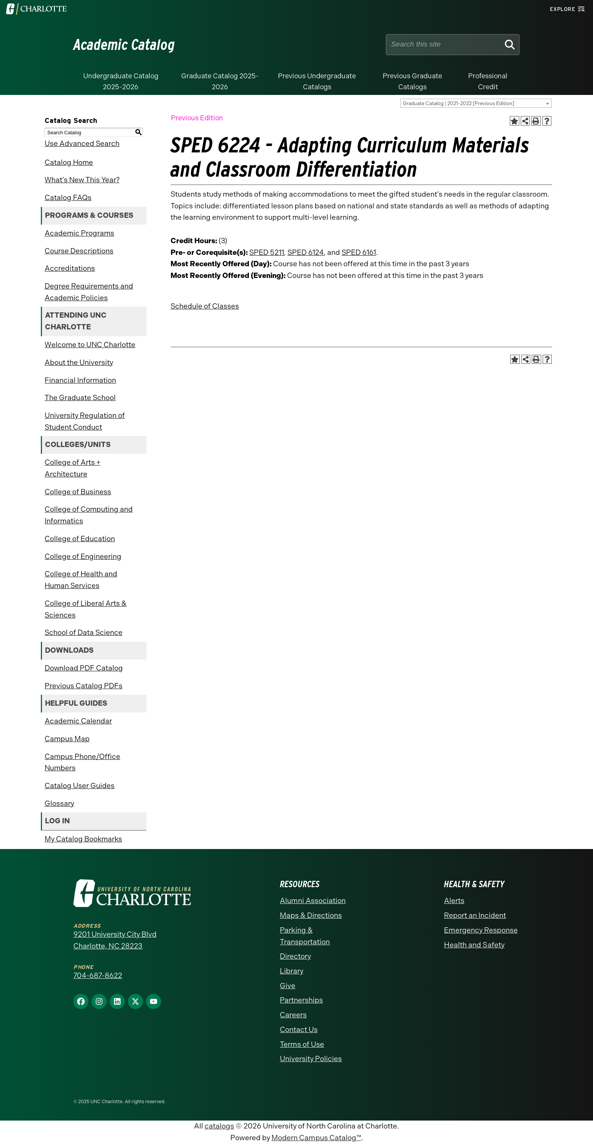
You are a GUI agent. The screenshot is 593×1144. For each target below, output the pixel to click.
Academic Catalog (124, 44)
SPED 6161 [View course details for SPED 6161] (359, 252)
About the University (79, 362)
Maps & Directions (311, 915)
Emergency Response (481, 930)
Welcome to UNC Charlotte (90, 344)
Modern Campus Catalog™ (316, 1137)
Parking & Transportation (305, 936)
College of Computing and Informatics (89, 515)
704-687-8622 (97, 975)
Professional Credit (488, 81)
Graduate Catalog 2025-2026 (220, 81)
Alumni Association (313, 900)
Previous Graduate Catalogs (412, 81)
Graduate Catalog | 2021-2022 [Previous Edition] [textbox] (458, 103)
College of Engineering (83, 556)
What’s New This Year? (82, 179)
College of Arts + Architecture (72, 468)
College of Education (80, 538)
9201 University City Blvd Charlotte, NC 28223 (115, 940)
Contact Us (299, 1029)
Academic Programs (79, 233)
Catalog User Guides (80, 785)
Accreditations (70, 268)
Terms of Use (302, 1044)
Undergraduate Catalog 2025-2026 (120, 81)
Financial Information (80, 380)
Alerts (454, 900)
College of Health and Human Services (81, 580)
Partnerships (301, 1000)
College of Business (78, 491)
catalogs (219, 1126)
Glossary (59, 803)
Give (287, 985)
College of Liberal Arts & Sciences (86, 609)
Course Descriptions (79, 251)
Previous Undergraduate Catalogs (317, 81)
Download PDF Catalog (84, 668)
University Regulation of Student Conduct (85, 421)
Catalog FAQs (68, 197)
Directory (295, 956)
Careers (293, 1015)
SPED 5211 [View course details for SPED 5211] (266, 252)
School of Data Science (84, 632)
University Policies (311, 1058)
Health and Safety (474, 945)
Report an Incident (475, 915)
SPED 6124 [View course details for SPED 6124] (305, 252)
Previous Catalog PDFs (84, 685)
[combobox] (476, 103)
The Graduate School (80, 397)
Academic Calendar (78, 721)
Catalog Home (69, 162)
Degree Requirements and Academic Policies (89, 292)
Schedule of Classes (205, 306)
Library (291, 971)
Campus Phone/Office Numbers (82, 762)
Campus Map (67, 738)
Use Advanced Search (82, 143)
